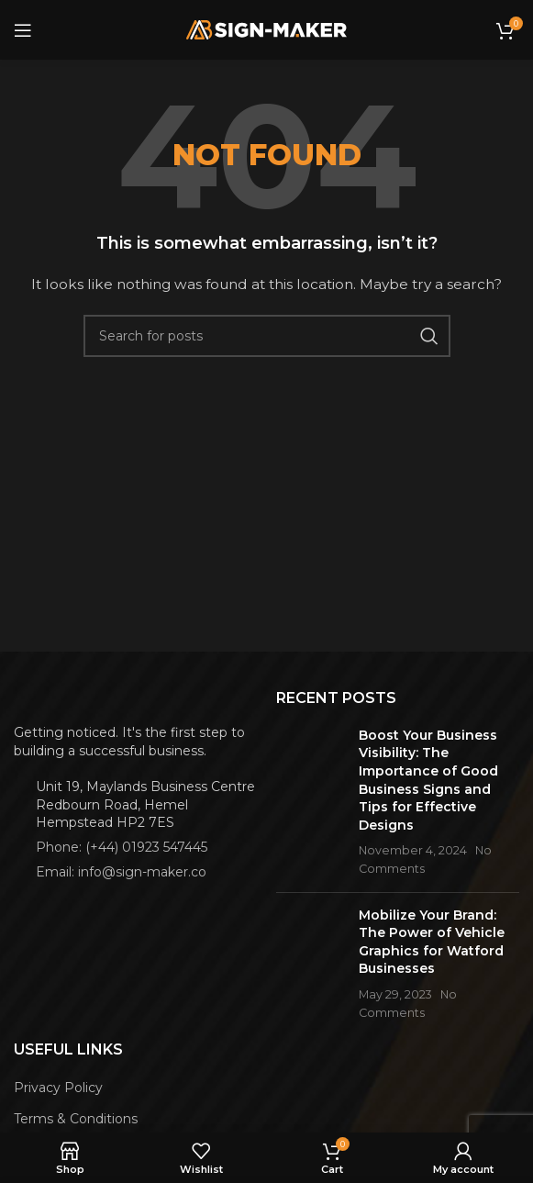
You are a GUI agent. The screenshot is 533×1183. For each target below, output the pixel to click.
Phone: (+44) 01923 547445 (121, 847)
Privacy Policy (58, 1087)
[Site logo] (266, 28)
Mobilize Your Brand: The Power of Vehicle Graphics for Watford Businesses (432, 942)
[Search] (266, 336)
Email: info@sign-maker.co (121, 872)
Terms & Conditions (76, 1118)
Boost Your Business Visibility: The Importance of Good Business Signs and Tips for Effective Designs (428, 780)
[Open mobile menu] (23, 30)
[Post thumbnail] (310, 802)
